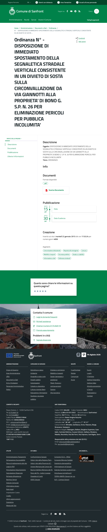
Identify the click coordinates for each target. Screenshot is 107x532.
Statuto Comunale (12, 483)
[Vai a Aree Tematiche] (64, 2)
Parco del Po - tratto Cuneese (40, 473)
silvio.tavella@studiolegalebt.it (69, 441)
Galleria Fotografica (93, 380)
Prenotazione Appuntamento (16, 470)
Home (16, 28)
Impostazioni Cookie (13, 492)
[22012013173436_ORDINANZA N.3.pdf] (46, 190)
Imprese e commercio (57, 370)
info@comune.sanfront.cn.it (20, 424)
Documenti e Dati (41, 28)
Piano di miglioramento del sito (16, 463)
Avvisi (73, 380)
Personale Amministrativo (15, 386)
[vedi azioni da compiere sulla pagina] (80, 41)
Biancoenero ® (61, 526)
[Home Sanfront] (27, 11)
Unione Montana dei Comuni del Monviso (44, 466)
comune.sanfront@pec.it (19, 422)
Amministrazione (27, 28)
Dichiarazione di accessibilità (15, 460)
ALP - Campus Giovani (61, 479)
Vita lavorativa (55, 392)
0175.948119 (13, 412)
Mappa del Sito (11, 505)
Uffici (8, 376)
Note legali (10, 489)
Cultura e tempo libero (38, 389)
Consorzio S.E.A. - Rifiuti (62, 457)
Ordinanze (52, 28)
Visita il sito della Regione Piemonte (42, 460)
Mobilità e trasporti (56, 373)
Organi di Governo (12, 370)
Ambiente (34, 373)
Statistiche (10, 502)
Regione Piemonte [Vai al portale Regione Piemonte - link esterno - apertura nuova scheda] (13, 2)
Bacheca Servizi (11, 479)
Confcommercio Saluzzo (38, 457)
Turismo (52, 389)
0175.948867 (14, 415)
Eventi (89, 370)
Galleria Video (91, 383)
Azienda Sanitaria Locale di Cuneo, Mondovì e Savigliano (73, 470)
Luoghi (89, 373)
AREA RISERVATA (52, 529)
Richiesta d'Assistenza (13, 476)
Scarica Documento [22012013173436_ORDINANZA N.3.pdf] (56, 190)
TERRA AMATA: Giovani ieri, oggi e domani (68, 476)
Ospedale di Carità (37, 476)
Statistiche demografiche (62, 463)
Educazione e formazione (39, 392)
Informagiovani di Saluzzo (62, 466)
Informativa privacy (12, 486)
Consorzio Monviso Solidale (63, 460)
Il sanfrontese (75, 370)
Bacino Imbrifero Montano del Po (42, 470)
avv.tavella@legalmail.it (66, 444)
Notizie (73, 373)
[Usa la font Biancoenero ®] (44, 2)
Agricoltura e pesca (37, 370)
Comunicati (74, 376)
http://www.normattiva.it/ (63, 473)
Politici (8, 389)
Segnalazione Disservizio (14, 473)
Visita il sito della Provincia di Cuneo (42, 463)
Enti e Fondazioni (12, 383)
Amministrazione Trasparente (16, 457)
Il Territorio (90, 376)
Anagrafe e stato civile (38, 376)
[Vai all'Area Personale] (86, 2)
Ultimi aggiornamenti (13, 499)
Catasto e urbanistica (38, 386)
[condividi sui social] (80, 38)
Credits (8, 496)
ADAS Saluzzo (35, 479)
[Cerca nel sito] (96, 11)
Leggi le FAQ (10, 466)
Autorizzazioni (35, 383)
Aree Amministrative (13, 373)
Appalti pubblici (36, 380)
